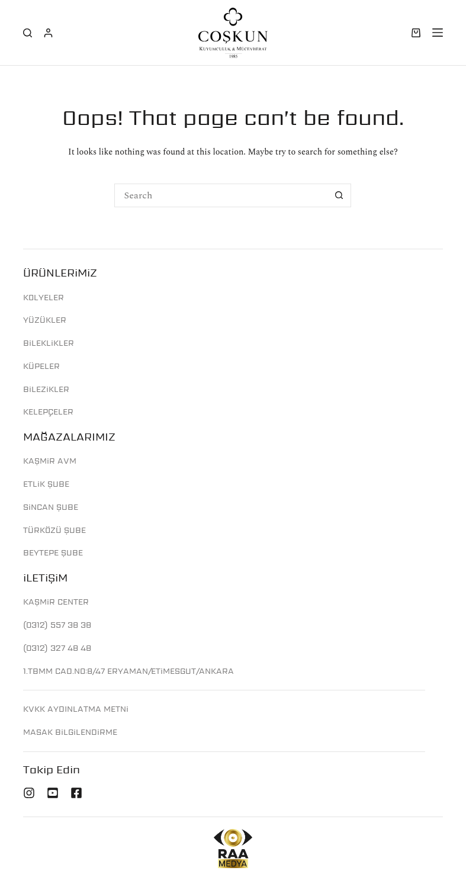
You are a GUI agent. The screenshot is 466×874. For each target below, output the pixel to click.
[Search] (27, 32)
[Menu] (437, 32)
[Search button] (339, 195)
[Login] (48, 32)
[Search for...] (220, 195)
